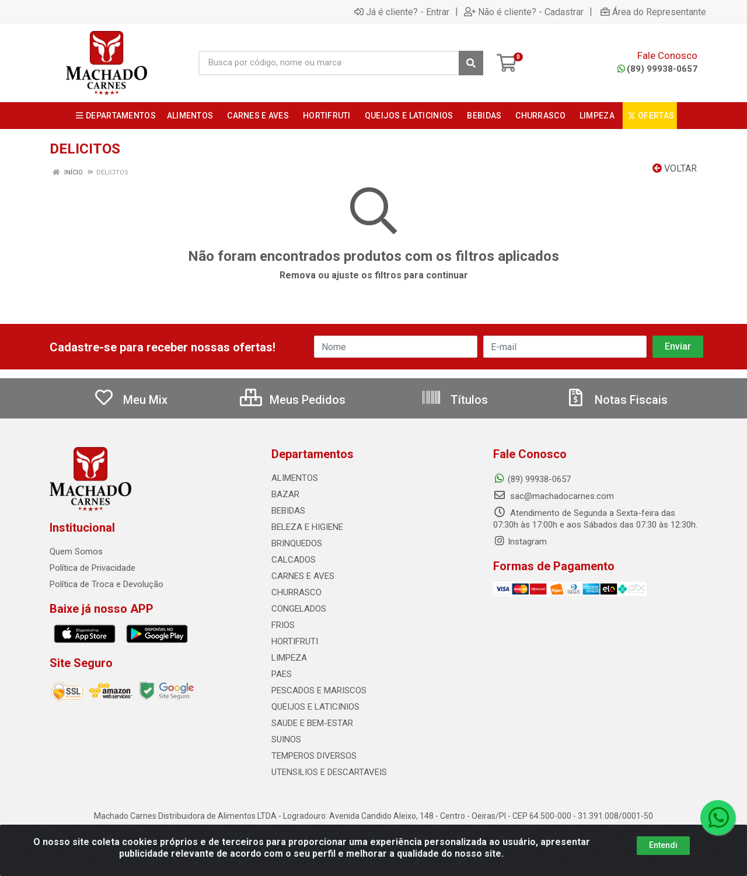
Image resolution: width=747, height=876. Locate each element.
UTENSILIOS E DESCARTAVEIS (329, 772)
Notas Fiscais (616, 400)
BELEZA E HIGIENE (307, 527)
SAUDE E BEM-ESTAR (312, 723)
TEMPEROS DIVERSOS (314, 756)
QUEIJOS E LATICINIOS (315, 707)
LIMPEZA (289, 657)
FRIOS (283, 625)
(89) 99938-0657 (657, 69)
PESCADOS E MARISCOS (318, 690)
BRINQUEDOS (296, 543)
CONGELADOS (298, 608)
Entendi (663, 846)
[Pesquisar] (471, 63)
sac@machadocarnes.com (553, 496)
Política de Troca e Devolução (106, 584)
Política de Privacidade (92, 568)
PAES (281, 674)
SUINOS (286, 739)
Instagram (520, 541)
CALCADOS (293, 559)
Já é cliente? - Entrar (401, 11)
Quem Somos (76, 551)
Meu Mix (130, 400)
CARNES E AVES (302, 576)
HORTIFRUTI (294, 641)
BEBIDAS (288, 510)
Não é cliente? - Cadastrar (524, 11)
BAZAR (285, 494)
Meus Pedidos (292, 400)
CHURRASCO (296, 592)
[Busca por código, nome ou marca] (328, 63)
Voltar (674, 168)
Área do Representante (653, 11)
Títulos (454, 400)
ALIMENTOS (294, 478)
